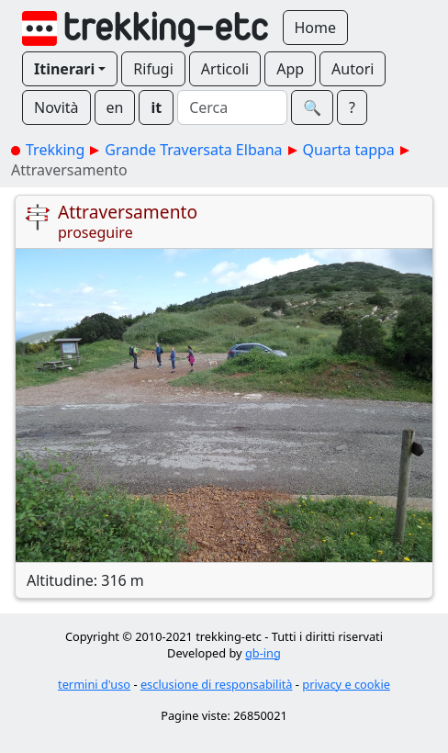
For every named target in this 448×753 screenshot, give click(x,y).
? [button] (352, 107)
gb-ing (263, 653)
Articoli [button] (225, 69)
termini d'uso (94, 684)
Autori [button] (352, 69)
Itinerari (64, 69)
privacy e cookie (346, 684)
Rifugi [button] (153, 69)
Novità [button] (56, 107)
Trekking (55, 150)
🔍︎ (312, 107)
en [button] (115, 107)
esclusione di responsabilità (216, 684)
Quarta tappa (349, 150)
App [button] (290, 69)
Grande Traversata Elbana (193, 150)
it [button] (156, 107)
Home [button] (316, 27)
